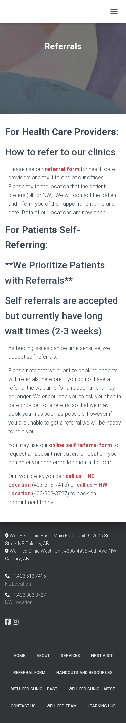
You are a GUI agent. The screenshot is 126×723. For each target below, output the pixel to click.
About (43, 655)
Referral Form (29, 672)
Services (70, 655)
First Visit (102, 655)
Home (19, 655)
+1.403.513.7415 (28, 576)
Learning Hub (102, 706)
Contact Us (23, 706)
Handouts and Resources (84, 672)
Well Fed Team (62, 706)
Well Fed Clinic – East (34, 689)
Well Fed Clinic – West (92, 689)
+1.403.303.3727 (28, 595)
